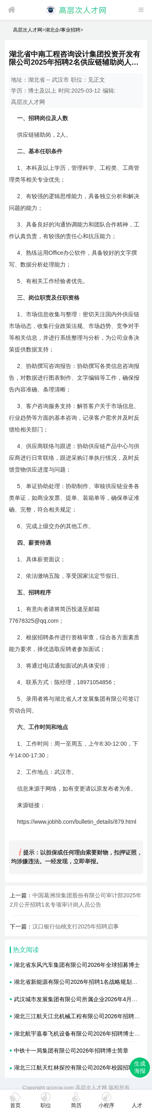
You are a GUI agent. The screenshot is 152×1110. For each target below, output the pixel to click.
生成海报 (140, 1067)
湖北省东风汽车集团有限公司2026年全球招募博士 (77, 965)
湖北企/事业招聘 (62, 30)
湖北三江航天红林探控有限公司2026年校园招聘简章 (80, 1067)
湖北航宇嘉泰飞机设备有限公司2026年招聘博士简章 (80, 1033)
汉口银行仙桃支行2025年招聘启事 (75, 926)
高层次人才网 (27, 30)
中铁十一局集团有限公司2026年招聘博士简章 (71, 1050)
